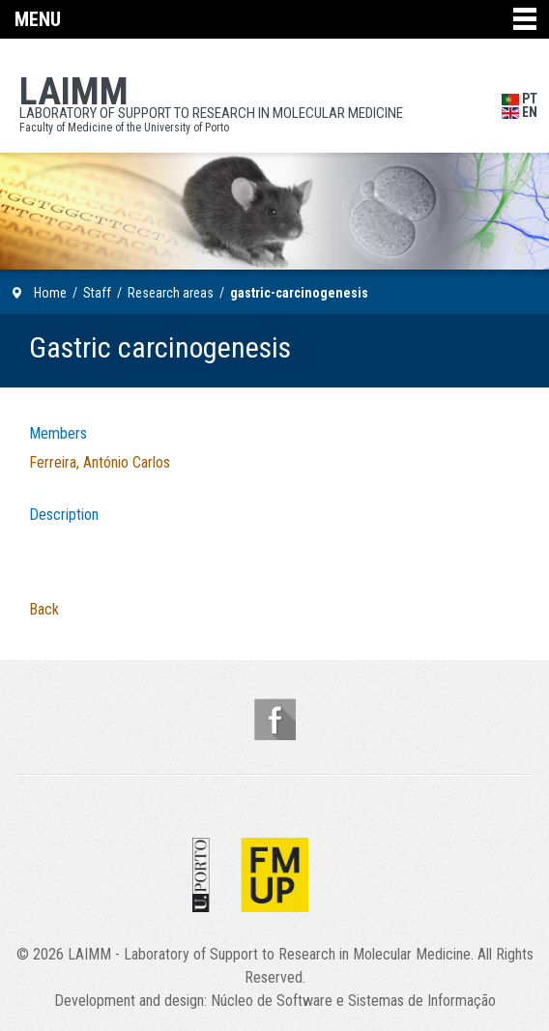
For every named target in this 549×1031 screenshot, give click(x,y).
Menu (37, 19)
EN (519, 112)
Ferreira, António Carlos (99, 462)
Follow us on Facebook (275, 719)
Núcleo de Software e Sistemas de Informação (353, 1000)
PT (519, 98)
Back (44, 609)
